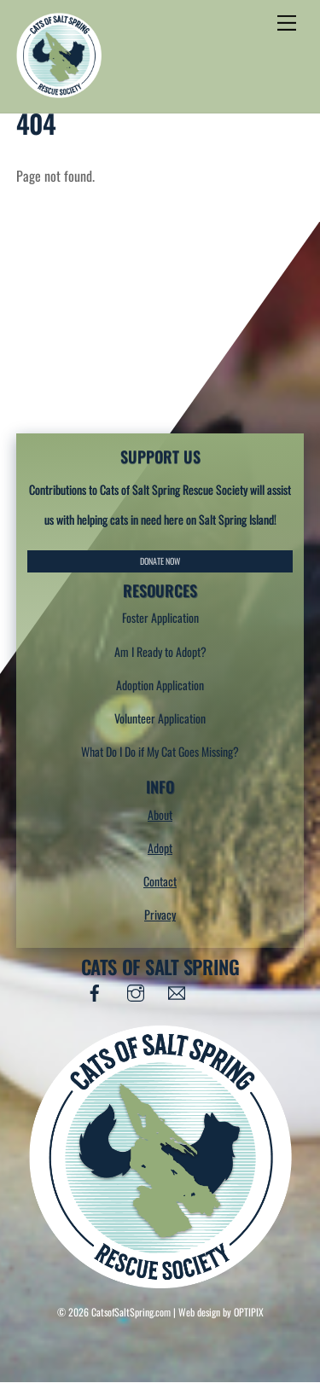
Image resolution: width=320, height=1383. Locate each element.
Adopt (160, 848)
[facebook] (95, 989)
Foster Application (160, 617)
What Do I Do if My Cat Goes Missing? (160, 751)
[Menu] (287, 23)
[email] (177, 989)
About (160, 814)
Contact (160, 881)
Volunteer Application (160, 718)
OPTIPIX (249, 1312)
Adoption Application (160, 685)
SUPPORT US (160, 456)
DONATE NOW (160, 561)
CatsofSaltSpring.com (131, 1312)
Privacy (160, 914)
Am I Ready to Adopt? (160, 651)
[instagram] (136, 989)
